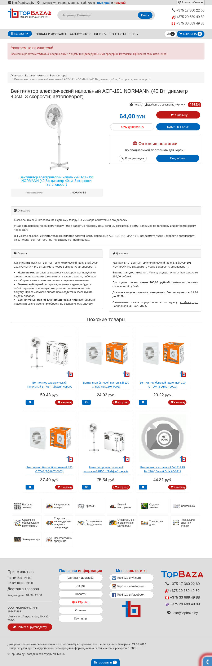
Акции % (100, 34)
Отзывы (80, 610)
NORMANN (79, 192)
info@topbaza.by (21, 2)
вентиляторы (39, 239)
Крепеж (90, 506)
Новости (80, 594)
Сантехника (188, 506)
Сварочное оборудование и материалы (30, 522)
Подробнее (177, 158)
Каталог (17, 33)
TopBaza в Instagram (128, 586)
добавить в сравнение (159, 104)
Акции (80, 585)
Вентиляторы (58, 75)
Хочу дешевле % (132, 127)
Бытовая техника (35, 75)
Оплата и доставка (51, 34)
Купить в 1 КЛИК (178, 127)
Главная (16, 75)
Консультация (133, 158)
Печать (136, 104)
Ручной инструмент (124, 506)
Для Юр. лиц (80, 602)
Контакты (118, 34)
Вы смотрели (105, 662)
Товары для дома (156, 523)
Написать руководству (30, 627)
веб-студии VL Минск (52, 654)
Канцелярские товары (62, 506)
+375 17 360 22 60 (188, 10)
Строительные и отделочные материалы (126, 522)
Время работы (190, 2)
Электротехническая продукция (63, 539)
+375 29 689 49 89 (188, 17)
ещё (133, 34)
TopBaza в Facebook (128, 595)
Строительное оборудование (94, 523)
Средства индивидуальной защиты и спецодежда (63, 523)
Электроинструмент (31, 539)
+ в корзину (178, 115)
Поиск (145, 15)
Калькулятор (80, 34)
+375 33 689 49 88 (188, 24)
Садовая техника (154, 506)
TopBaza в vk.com (126, 578)
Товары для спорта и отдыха (188, 522)
